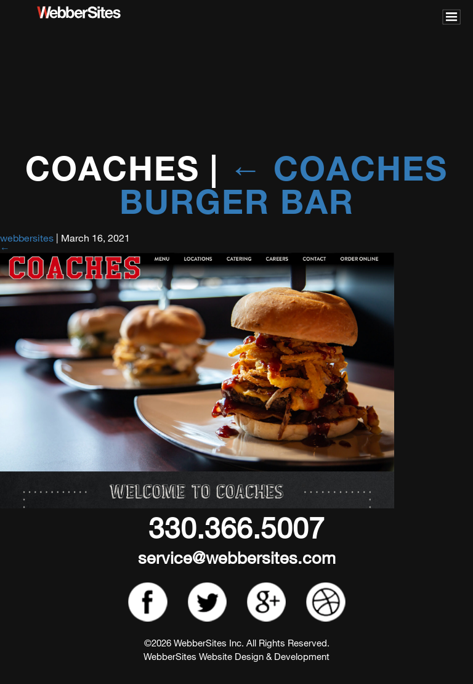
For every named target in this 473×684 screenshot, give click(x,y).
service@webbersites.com (237, 557)
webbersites (27, 237)
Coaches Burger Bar (283, 185)
